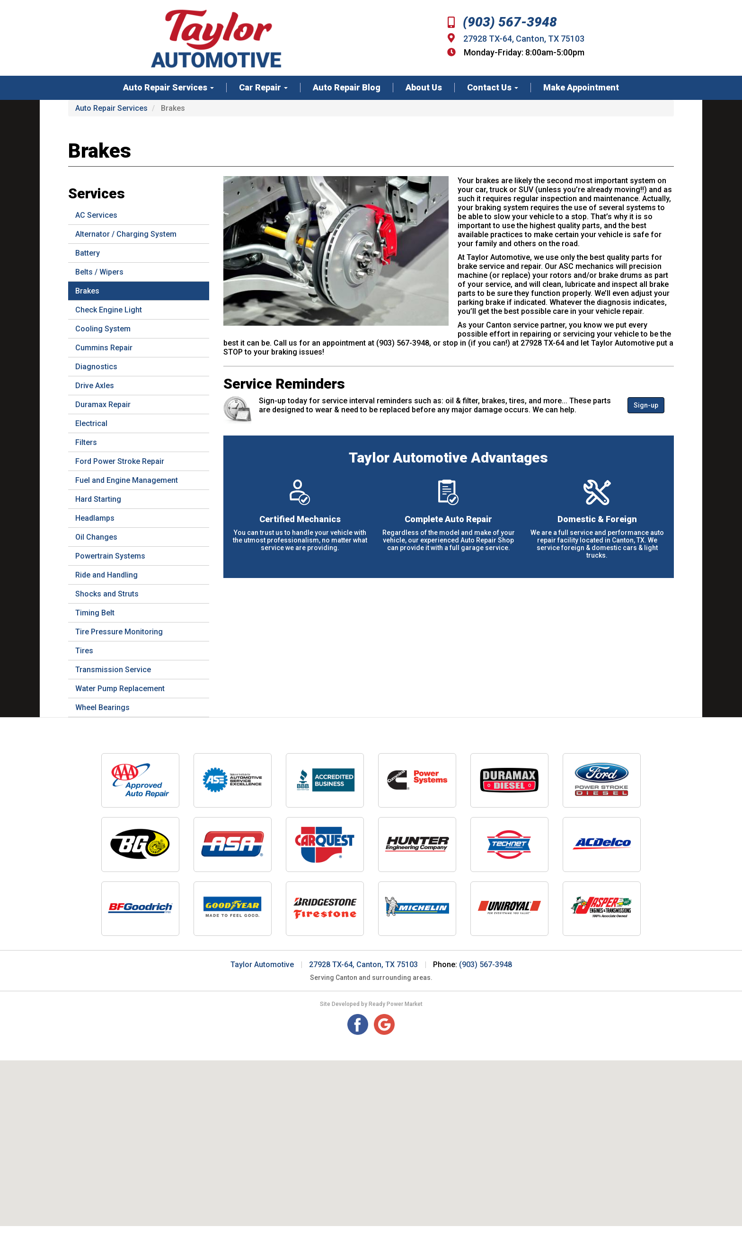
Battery (87, 253)
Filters (86, 442)
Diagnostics (96, 366)
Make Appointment (581, 87)
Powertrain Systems (110, 555)
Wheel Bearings (102, 707)
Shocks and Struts (107, 593)
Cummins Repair (103, 347)
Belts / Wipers (99, 271)
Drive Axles (94, 385)
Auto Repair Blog (346, 87)
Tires (84, 650)
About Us (424, 87)
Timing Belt (95, 612)
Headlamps (95, 518)
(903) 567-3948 (502, 22)
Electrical (91, 423)
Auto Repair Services (168, 87)
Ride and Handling (106, 574)
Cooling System (103, 328)
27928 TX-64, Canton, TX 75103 (523, 39)
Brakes (87, 290)
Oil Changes (96, 537)
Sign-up (646, 405)
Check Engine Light (108, 309)
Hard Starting (98, 499)
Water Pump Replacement (120, 688)
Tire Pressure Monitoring (119, 631)
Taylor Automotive (262, 964)
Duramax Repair (103, 404)
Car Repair (263, 87)
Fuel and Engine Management (126, 480)
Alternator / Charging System (126, 234)
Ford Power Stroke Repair (119, 461)
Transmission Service (113, 669)
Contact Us (492, 87)
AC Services (96, 215)
